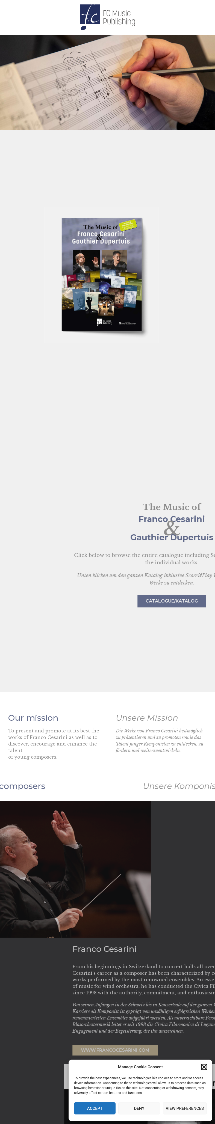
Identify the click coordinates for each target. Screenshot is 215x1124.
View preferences (185, 1108)
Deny (139, 1108)
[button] (204, 1067)
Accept (95, 1108)
